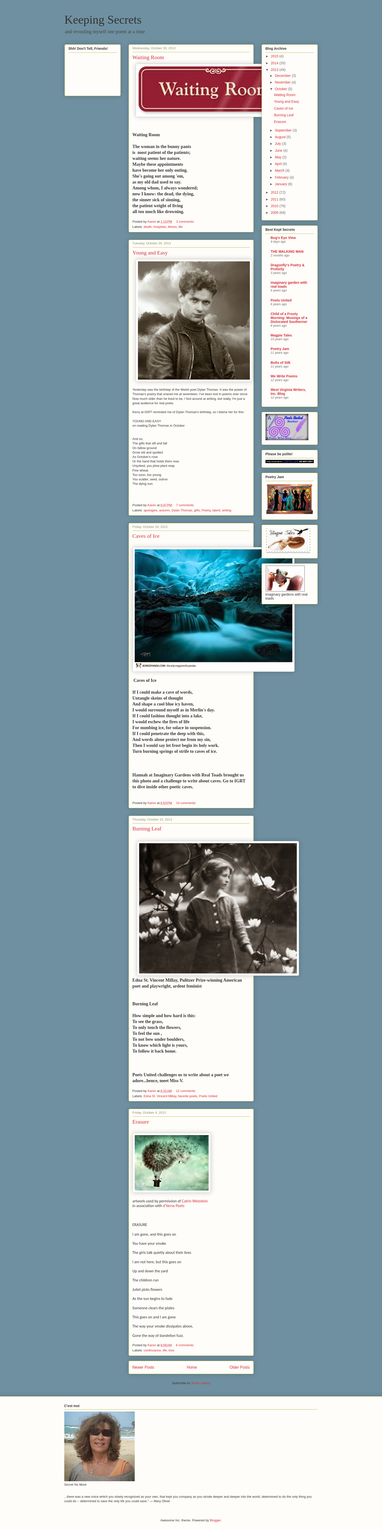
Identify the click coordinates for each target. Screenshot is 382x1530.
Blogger (215, 1520)
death (148, 227)
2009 (275, 213)
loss (171, 1350)
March (280, 170)
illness (172, 227)
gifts (197, 510)
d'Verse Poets (173, 1205)
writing (226, 510)
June (279, 150)
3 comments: (185, 221)
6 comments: (185, 1345)
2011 (275, 199)
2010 (275, 206)
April (279, 164)
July (278, 144)
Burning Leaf (147, 828)
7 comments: (185, 505)
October (281, 89)
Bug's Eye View (283, 238)
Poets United (208, 1096)
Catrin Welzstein (195, 1201)
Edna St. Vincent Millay (160, 1096)
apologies (150, 510)
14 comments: (186, 803)
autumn (164, 510)
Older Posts (239, 1367)
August (280, 137)
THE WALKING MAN (287, 251)
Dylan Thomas (182, 510)
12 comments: (186, 1091)
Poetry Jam (280, 349)
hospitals (159, 227)
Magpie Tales (281, 335)
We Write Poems (284, 376)
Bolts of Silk (281, 363)
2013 (275, 70)
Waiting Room (148, 57)
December (283, 76)
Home (192, 1367)
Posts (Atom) (201, 1383)
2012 (275, 192)
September (284, 130)
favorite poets (187, 1096)
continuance (152, 1350)
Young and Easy (150, 253)
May (278, 157)
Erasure (141, 1122)
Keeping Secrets (103, 19)
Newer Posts (143, 1367)
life (181, 227)
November (283, 82)
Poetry (206, 510)
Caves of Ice (146, 536)
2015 (275, 56)
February (282, 177)
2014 (275, 63)
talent (216, 510)
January (281, 184)
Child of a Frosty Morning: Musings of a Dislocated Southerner (289, 318)
